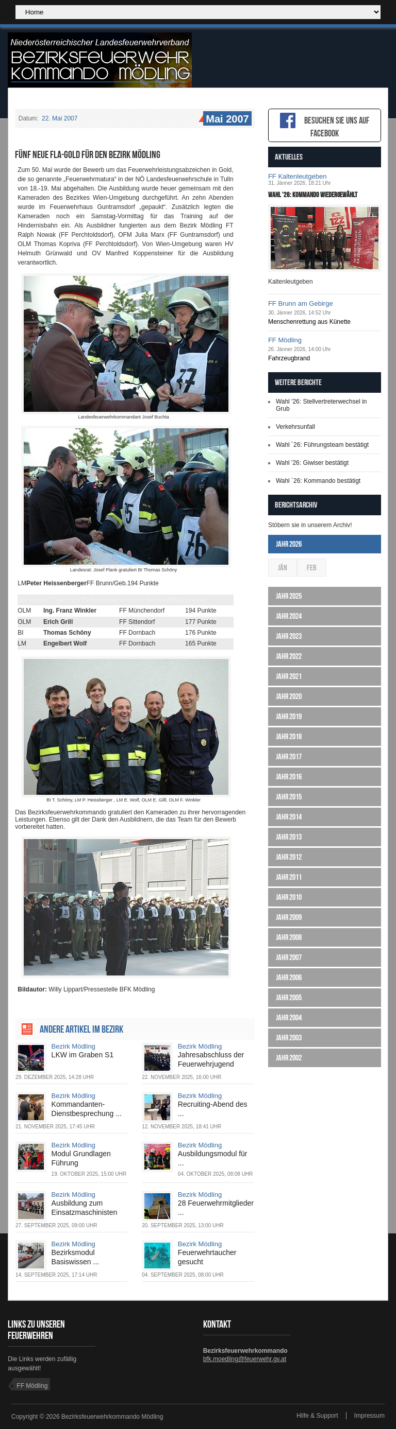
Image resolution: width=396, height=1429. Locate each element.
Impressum (369, 1415)
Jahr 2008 (289, 937)
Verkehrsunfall (295, 426)
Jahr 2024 (289, 616)
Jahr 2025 (289, 595)
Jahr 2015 (289, 796)
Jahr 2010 (289, 897)
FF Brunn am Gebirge (300, 303)
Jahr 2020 (289, 696)
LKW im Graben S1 (83, 1055)
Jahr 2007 (289, 957)
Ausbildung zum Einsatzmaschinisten (85, 1207)
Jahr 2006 (289, 977)
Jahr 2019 (289, 716)
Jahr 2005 (289, 997)
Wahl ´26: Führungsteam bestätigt (322, 444)
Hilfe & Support (317, 1415)
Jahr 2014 (289, 816)
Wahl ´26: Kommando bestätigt (318, 480)
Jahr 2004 (289, 1017)
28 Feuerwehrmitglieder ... (216, 1207)
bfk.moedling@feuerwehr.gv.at (244, 1359)
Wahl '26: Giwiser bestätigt (312, 462)
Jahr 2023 (289, 636)
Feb (312, 567)
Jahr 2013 (289, 836)
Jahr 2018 (289, 736)
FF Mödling (285, 340)
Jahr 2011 (289, 877)
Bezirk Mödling (73, 1046)
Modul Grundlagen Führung (81, 1158)
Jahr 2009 (289, 917)
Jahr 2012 (289, 856)
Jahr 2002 (289, 1057)
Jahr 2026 (289, 543)
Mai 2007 (226, 119)
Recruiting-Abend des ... (213, 1109)
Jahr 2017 (289, 756)
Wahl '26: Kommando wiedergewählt (312, 194)
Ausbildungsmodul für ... (213, 1158)
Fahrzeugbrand (289, 358)
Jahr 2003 (289, 1037)
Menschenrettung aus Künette (309, 321)
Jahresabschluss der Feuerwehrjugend (211, 1059)
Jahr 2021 (289, 676)
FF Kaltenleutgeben (297, 176)
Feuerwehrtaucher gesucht (207, 1257)
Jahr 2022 (289, 656)
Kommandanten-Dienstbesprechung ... (87, 1109)
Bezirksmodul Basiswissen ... (76, 1257)
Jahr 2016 (289, 776)
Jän (282, 567)
